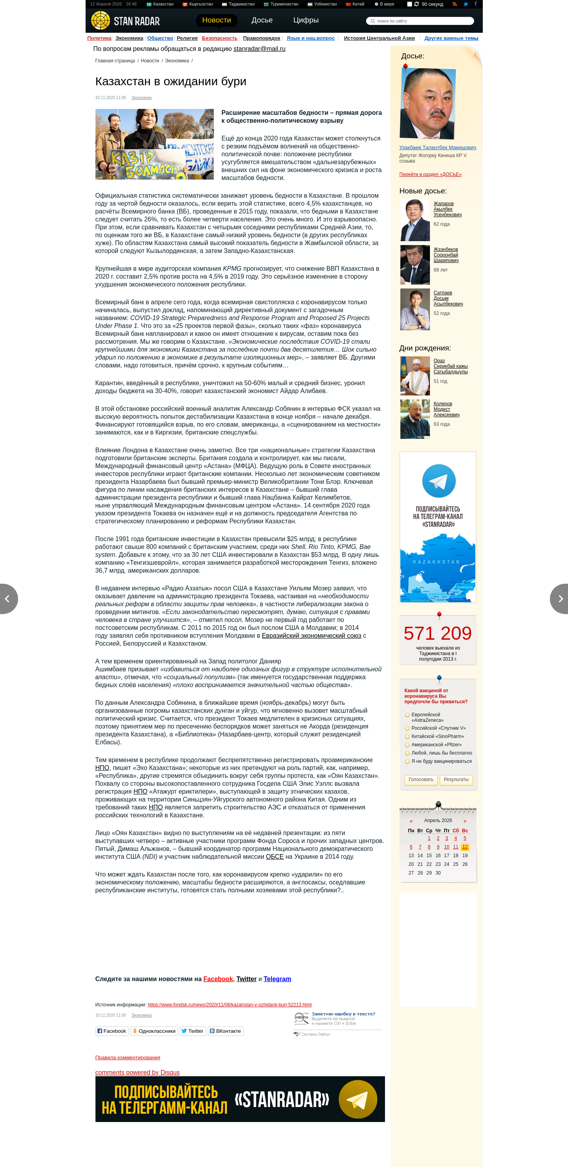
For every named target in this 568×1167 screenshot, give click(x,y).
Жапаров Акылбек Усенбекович (448, 209)
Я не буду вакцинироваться (442, 761)
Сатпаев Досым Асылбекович (448, 298)
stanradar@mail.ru (260, 48)
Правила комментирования (128, 1057)
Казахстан (163, 4)
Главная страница (115, 61)
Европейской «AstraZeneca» (428, 717)
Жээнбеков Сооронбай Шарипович (446, 255)
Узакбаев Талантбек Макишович (438, 147)
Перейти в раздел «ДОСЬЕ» (431, 174)
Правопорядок (261, 38)
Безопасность (219, 38)
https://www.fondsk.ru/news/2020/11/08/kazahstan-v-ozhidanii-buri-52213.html (230, 1005)
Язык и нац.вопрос (311, 38)
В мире (387, 4)
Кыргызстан (201, 4)
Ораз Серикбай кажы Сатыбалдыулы (451, 366)
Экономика (130, 38)
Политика (99, 38)
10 (446, 847)
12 (464, 847)
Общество (161, 38)
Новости (150, 61)
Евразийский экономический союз (311, 635)
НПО (102, 767)
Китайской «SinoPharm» (438, 736)
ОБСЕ (275, 856)
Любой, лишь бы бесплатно (442, 753)
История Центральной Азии (379, 38)
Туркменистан (285, 4)
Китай (358, 4)
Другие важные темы (451, 38)
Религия (187, 38)
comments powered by (137, 1072)
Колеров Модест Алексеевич (447, 409)
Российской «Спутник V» (439, 728)
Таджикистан (242, 4)
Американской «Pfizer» (437, 744)
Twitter (246, 979)
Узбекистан (325, 4)
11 (455, 847)
